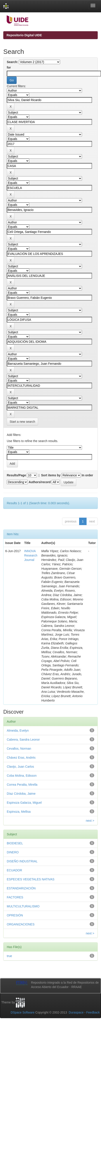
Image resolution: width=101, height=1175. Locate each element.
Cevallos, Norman (19, 748)
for (9, 67)
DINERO (13, 852)
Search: (12, 62)
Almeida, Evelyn (18, 730)
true (9, 956)
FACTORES (15, 897)
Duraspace (76, 1012)
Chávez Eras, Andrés (21, 757)
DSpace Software (23, 1012)
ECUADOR (14, 870)
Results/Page (16, 475)
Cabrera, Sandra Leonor (23, 739)
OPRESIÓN (15, 915)
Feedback (93, 1012)
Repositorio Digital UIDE (24, 35)
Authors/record (40, 482)
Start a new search (22, 421)
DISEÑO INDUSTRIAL (22, 861)
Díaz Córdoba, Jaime (21, 793)
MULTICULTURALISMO (23, 906)
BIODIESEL (15, 843)
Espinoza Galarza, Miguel (24, 802)
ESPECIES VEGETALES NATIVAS (30, 879)
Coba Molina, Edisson (22, 775)
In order (87, 475)
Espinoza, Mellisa (19, 811)
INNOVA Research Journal (30, 555)
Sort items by (51, 475)
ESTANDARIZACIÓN (21, 888)
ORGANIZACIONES (21, 924)
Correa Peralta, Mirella (22, 784)
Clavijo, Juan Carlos (20, 766)
